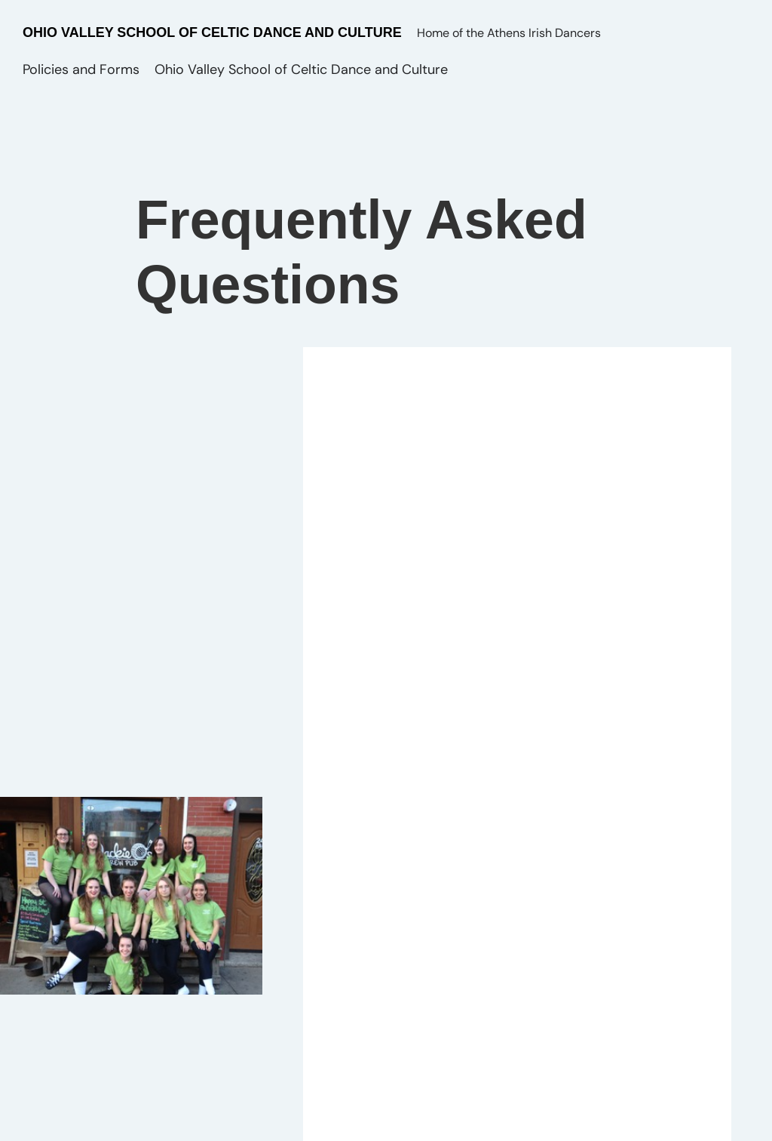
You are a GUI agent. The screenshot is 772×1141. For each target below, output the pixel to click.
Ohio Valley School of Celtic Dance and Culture (212, 32)
